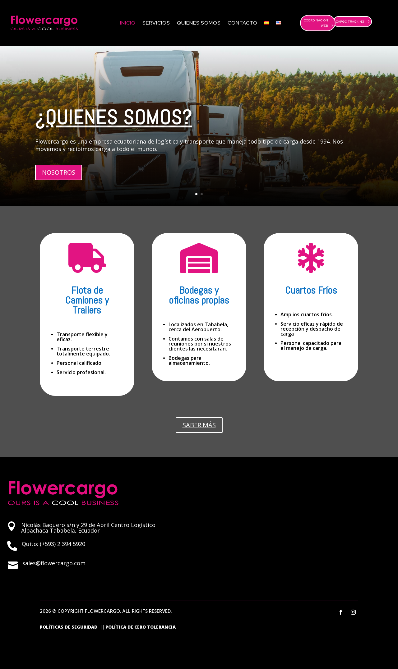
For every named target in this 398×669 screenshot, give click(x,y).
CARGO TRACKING (350, 22)
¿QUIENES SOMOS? (113, 117)
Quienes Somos (199, 23)
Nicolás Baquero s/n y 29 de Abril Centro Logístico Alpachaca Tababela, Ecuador (88, 527)
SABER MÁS (199, 425)
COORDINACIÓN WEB (316, 23)
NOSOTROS (58, 172)
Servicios (156, 23)
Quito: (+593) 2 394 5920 (53, 544)
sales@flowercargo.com (54, 563)
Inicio (128, 23)
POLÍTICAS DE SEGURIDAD (68, 627)
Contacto (242, 23)
